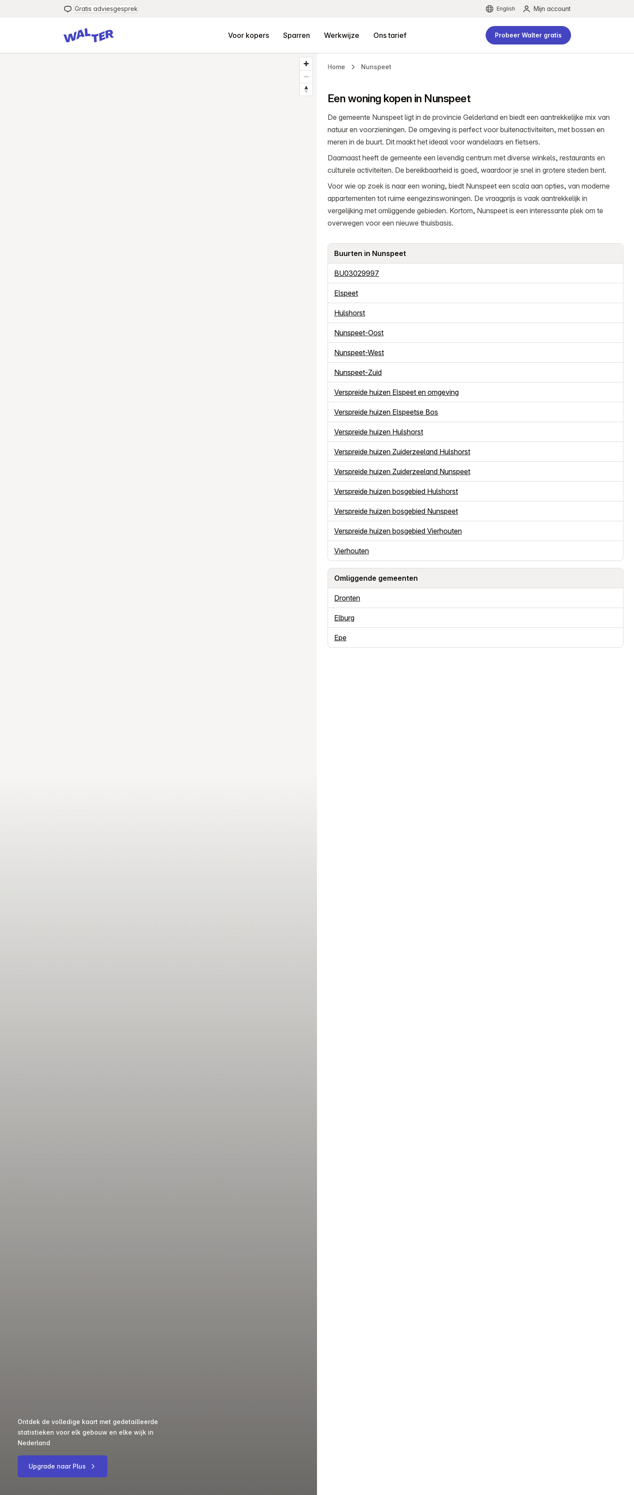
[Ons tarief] (389, 35)
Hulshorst (349, 312)
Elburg (344, 617)
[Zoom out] (306, 76)
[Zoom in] (306, 63)
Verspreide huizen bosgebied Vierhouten (398, 531)
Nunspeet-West (359, 352)
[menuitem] (100, 9)
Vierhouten (351, 550)
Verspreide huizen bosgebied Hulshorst (396, 491)
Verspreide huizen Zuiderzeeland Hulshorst (402, 451)
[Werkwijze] (341, 35)
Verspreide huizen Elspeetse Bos (386, 412)
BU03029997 (356, 273)
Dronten (347, 598)
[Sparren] (296, 35)
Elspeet (346, 293)
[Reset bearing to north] (306, 89)
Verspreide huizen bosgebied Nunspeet (396, 511)
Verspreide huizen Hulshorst (378, 431)
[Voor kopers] (248, 35)
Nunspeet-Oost (358, 332)
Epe (340, 637)
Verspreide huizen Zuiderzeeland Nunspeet (402, 471)
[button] (88, 35)
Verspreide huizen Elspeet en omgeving (396, 392)
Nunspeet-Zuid (358, 372)
